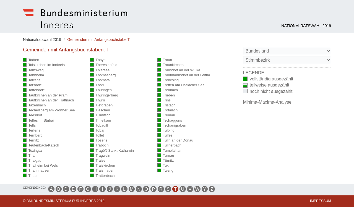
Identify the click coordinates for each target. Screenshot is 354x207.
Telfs (29, 125)
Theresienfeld (103, 65)
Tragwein (100, 155)
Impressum (320, 201)
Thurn (97, 100)
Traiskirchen (102, 165)
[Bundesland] (287, 51)
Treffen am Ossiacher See (181, 85)
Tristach (166, 105)
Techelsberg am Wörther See (49, 110)
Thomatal (100, 80)
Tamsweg (33, 70)
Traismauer (102, 170)
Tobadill (99, 125)
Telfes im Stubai (38, 120)
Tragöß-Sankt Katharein (112, 150)
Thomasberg (103, 75)
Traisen (98, 160)
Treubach (167, 90)
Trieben (166, 95)
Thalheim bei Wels (40, 165)
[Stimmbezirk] (287, 60)
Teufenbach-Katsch (41, 145)
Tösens (98, 140)
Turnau (165, 155)
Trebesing (168, 80)
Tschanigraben (171, 125)
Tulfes (164, 135)
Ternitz (31, 140)
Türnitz (165, 160)
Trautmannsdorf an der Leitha (183, 75)
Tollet (97, 135)
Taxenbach (34, 105)
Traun (164, 60)
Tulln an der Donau (175, 140)
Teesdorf (32, 115)
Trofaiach (167, 110)
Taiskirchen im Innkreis (44, 65)
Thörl (97, 85)
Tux (163, 165)
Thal (29, 155)
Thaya (98, 60)
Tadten (31, 60)
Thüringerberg (104, 95)
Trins (164, 100)
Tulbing (166, 130)
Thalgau (32, 160)
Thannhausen (36, 170)
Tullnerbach (169, 145)
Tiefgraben (101, 105)
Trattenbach (102, 175)
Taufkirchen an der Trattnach (48, 100)
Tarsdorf (32, 85)
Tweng (165, 170)
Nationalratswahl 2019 (306, 25)
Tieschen (100, 110)
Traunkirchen (170, 65)
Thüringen (101, 90)
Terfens (31, 130)
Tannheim (33, 75)
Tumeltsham (170, 150)
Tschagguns (169, 120)
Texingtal (33, 150)
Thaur (30, 175)
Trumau (166, 115)
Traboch (99, 145)
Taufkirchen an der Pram (45, 95)
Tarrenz (31, 80)
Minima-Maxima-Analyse (267, 102)
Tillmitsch (100, 115)
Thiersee (100, 70)
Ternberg (33, 135)
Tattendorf (33, 90)
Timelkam (100, 120)
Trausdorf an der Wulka (178, 70)
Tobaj (97, 130)
